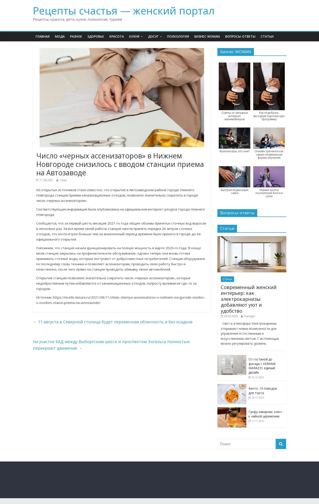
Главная (43, 36)
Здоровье (95, 36)
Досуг (153, 36)
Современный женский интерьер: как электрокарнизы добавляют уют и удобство (249, 299)
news (63, 180)
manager (249, 316)
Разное (76, 36)
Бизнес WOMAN (207, 36)
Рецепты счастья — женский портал (124, 10)
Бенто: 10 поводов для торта (263, 390)
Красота (116, 36)
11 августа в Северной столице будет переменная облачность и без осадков (113, 321)
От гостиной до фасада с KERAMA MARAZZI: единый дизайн (262, 365)
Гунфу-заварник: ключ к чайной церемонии (265, 414)
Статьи (267, 36)
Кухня (134, 36)
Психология (178, 36)
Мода (60, 36)
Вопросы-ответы (240, 36)
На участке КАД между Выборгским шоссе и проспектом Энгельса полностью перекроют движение (111, 345)
